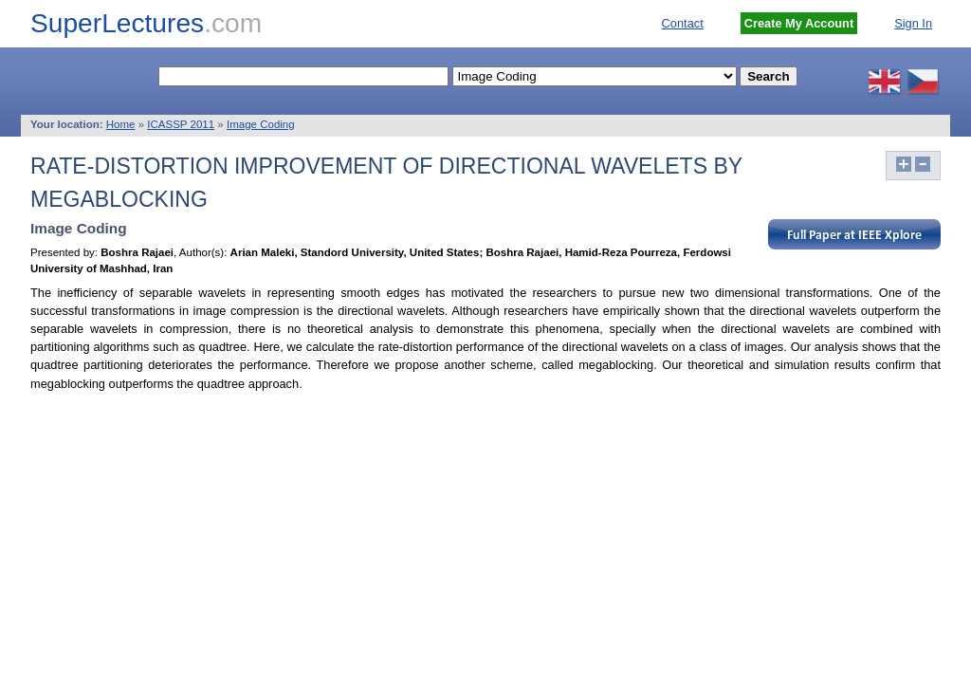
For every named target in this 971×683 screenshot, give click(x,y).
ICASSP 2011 (180, 124)
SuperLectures (146, 23)
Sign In (913, 23)
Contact (683, 23)
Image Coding (261, 124)
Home (121, 124)
